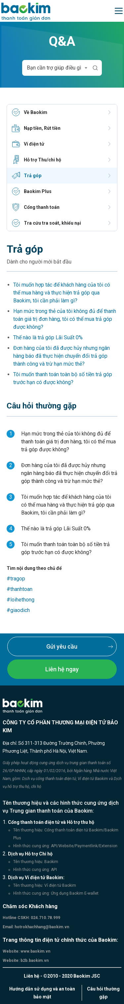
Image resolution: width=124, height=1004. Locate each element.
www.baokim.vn (35, 951)
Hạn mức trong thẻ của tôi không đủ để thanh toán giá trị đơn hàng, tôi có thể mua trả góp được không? (64, 319)
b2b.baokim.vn (34, 960)
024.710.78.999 (45, 917)
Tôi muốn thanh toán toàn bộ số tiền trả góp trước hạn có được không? (62, 378)
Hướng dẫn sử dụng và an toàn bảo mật (42, 992)
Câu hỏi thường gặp (103, 992)
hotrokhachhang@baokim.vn (41, 927)
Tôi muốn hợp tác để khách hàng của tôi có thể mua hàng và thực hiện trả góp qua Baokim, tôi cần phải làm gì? (61, 293)
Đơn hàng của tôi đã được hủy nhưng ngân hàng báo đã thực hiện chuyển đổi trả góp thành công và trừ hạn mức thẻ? (61, 356)
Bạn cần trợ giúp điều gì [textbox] (54, 68)
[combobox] (56, 67)
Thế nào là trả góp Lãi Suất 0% (48, 337)
